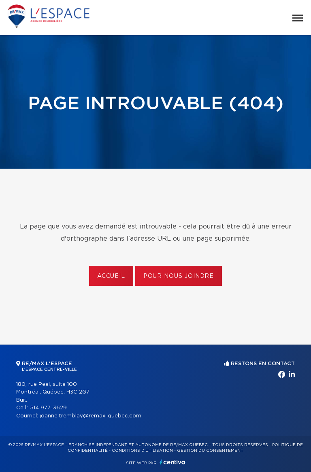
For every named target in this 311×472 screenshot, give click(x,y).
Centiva (172, 462)
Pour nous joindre (178, 276)
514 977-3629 (48, 408)
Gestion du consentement (210, 451)
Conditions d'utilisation (142, 451)
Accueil (111, 276)
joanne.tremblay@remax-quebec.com (90, 416)
